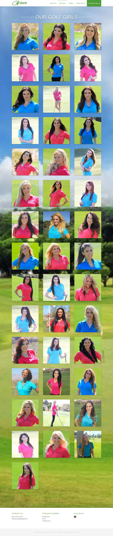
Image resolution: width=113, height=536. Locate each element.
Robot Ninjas (75, 532)
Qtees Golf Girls (19, 3)
